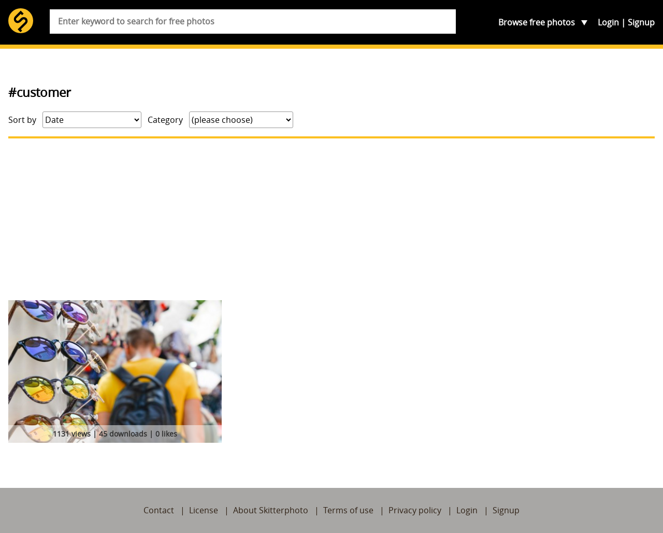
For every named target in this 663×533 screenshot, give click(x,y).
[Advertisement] (331, 219)
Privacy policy (414, 510)
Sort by (22, 119)
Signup (641, 22)
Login (608, 22)
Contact (158, 510)
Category (165, 119)
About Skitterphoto (270, 510)
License (203, 510)
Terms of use (348, 510)
